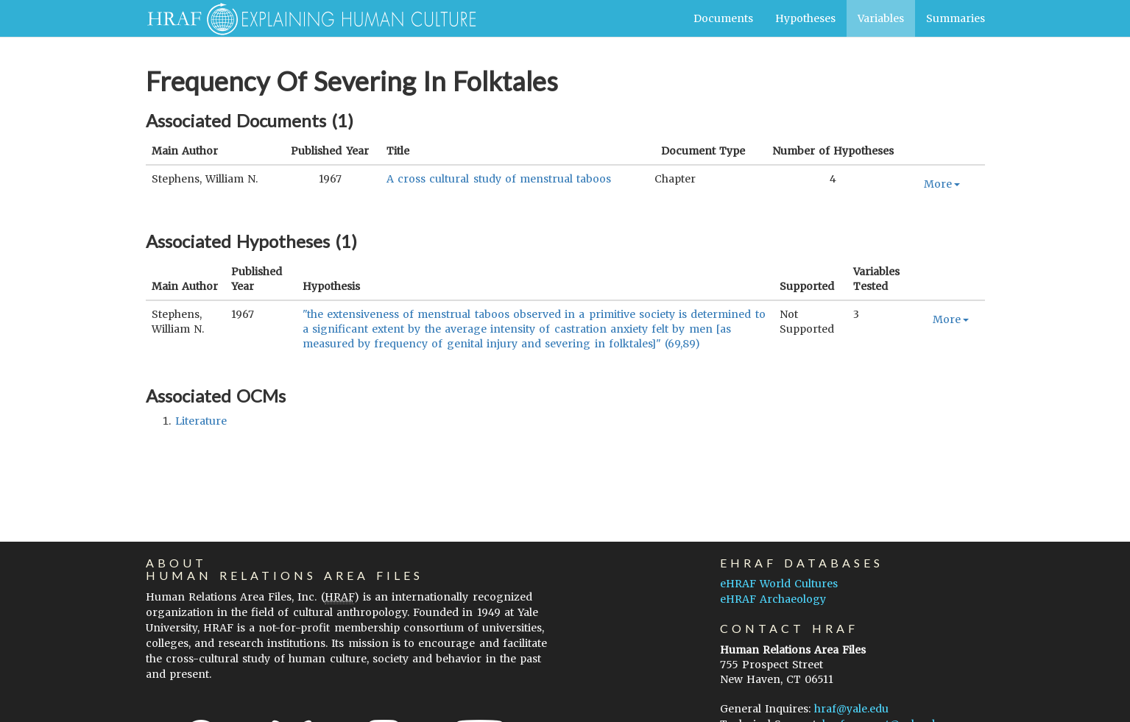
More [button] (942, 184)
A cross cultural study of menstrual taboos (498, 178)
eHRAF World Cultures (779, 583)
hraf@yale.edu (851, 708)
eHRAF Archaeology (773, 599)
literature (201, 421)
